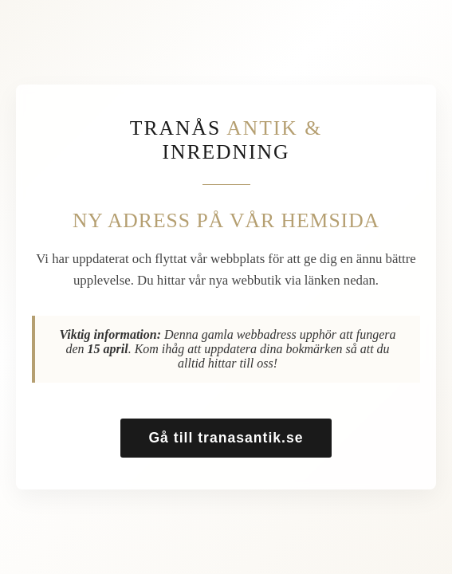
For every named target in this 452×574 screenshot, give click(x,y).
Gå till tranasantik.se (225, 438)
